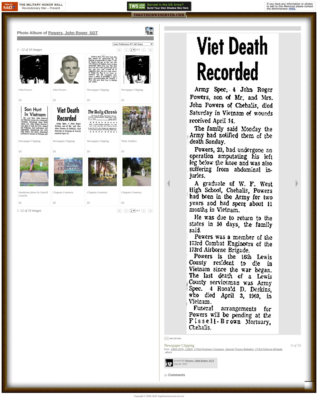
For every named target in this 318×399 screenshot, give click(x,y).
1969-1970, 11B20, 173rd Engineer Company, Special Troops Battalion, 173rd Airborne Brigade (227, 349)
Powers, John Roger (73, 33)
